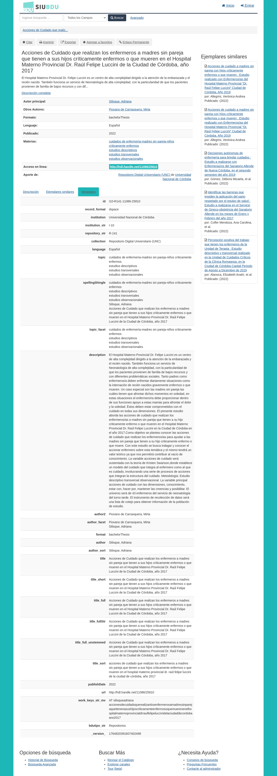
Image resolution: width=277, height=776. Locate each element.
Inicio (228, 5)
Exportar (70, 42)
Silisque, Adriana (120, 101)
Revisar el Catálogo (121, 760)
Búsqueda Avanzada (42, 764)
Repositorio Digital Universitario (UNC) (144, 174)
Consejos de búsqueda (202, 760)
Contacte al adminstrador (204, 768)
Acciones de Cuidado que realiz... (45, 30)
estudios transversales (124, 154)
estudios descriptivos (123, 150)
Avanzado (137, 17)
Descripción (31, 192)
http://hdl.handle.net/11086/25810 (133, 166)
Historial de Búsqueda (43, 760)
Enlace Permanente (135, 42)
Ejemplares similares (60, 192)
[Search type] (85, 17)
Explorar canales (119, 764)
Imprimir (48, 42)
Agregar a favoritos (99, 42)
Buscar (117, 17)
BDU (27, 6)
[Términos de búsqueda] (41, 17)
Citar (29, 42)
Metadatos (88, 192)
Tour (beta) (115, 768)
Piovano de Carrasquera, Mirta (129, 109)
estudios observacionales (126, 158)
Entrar (247, 5)
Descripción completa (36, 93)
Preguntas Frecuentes (202, 764)
